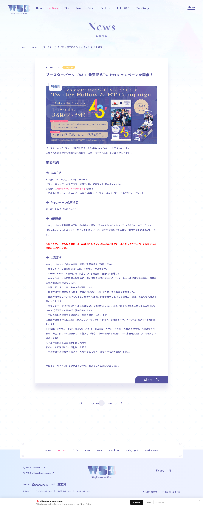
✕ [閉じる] (200, 500)
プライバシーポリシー (43, 491)
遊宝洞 (61, 484)
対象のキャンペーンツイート (71, 188)
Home (23, 47)
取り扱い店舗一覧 (172, 492)
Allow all (136, 502)
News (34, 47)
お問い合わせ (151, 492)
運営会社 (26, 491)
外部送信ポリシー (64, 491)
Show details (160, 502)
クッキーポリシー (83, 491)
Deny (149, 502)
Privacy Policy (85, 504)
